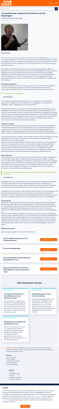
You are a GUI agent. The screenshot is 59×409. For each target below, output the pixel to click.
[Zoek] (56, 8)
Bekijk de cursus (47, 239)
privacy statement (37, 396)
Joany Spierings (52, 58)
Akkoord (25, 406)
